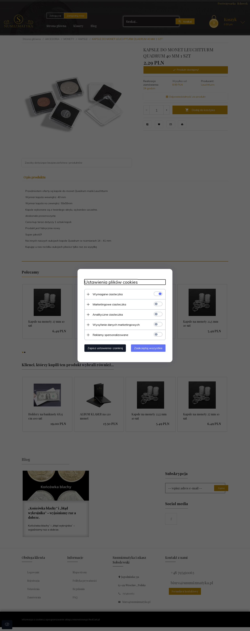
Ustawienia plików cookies (110, 282)
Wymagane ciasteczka (106, 294)
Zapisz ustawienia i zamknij (104, 348)
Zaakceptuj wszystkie (149, 348)
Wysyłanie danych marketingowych (115, 324)
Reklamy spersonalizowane (109, 334)
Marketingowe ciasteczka (108, 304)
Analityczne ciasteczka (106, 314)
